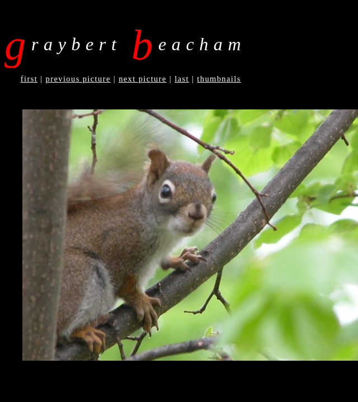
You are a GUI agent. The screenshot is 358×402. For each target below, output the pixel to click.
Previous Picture (78, 78)
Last (182, 78)
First (29, 78)
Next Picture (143, 78)
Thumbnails (219, 78)
